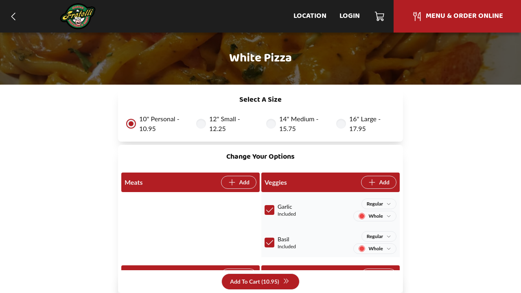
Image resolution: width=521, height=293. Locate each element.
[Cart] (380, 16)
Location (309, 16)
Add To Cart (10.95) (259, 282)
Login (349, 16)
